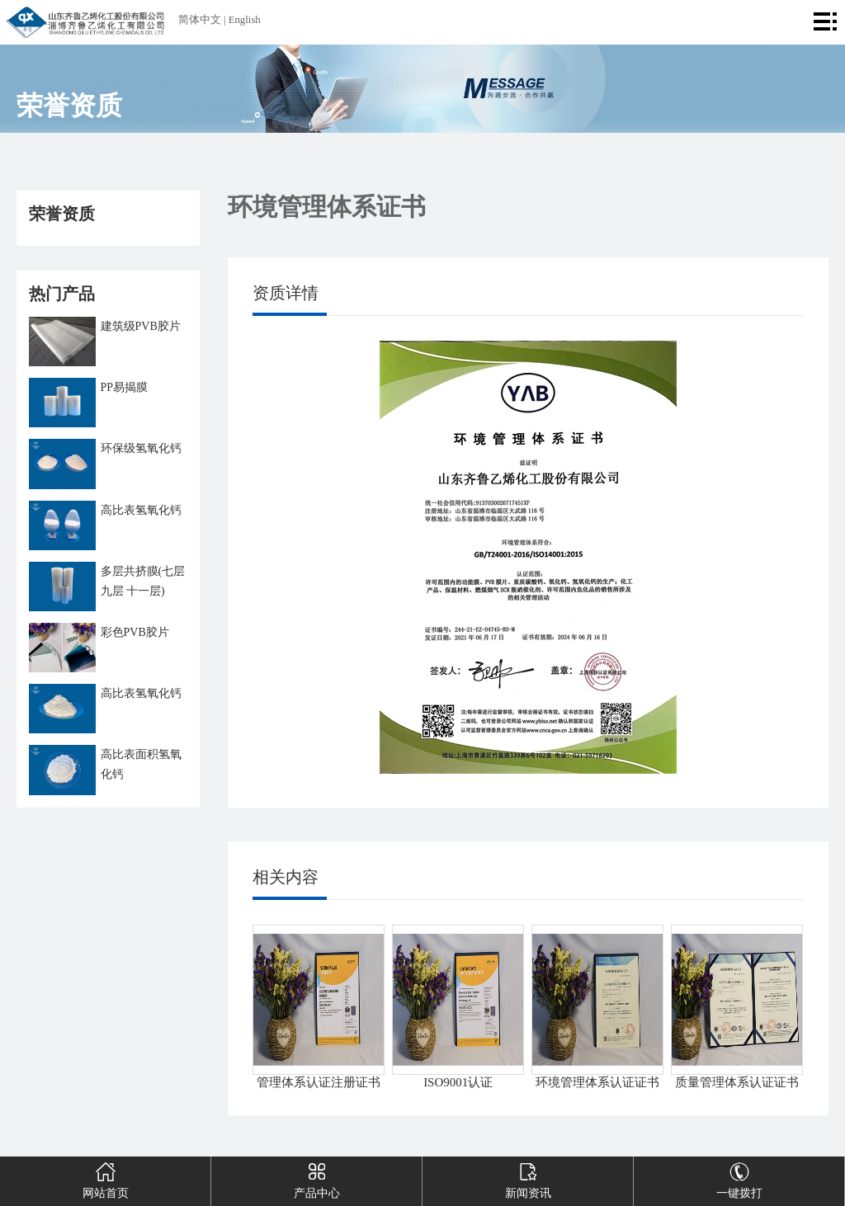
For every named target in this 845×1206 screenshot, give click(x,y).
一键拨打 (739, 1178)
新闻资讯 (527, 1178)
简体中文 (199, 20)
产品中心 (316, 1178)
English (245, 20)
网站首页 (105, 1178)
